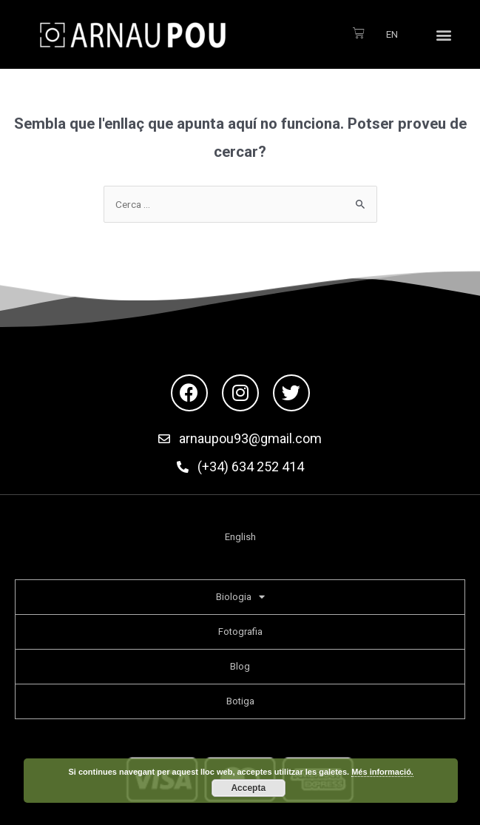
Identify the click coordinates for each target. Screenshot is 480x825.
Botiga (240, 701)
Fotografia (240, 631)
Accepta (248, 788)
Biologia (240, 597)
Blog (240, 666)
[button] (444, 34)
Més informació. (382, 771)
